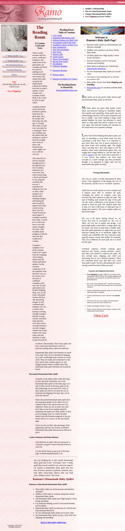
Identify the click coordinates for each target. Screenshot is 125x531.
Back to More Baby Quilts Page (53, 522)
